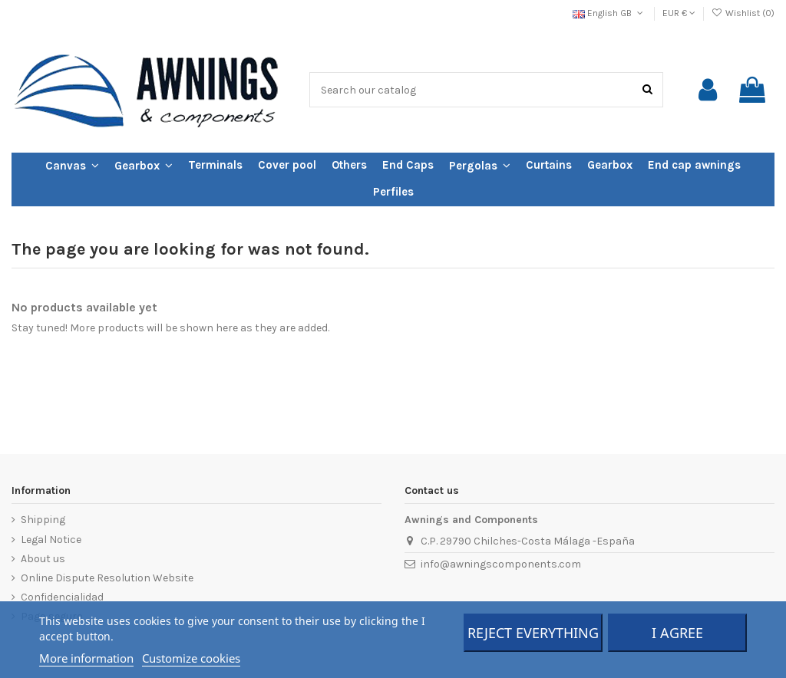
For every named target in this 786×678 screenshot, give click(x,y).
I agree (677, 633)
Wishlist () (743, 13)
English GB (609, 13)
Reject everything (533, 633)
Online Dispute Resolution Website (107, 577)
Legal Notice (51, 539)
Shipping (43, 519)
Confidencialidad (62, 597)
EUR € (678, 13)
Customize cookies (191, 658)
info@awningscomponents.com (501, 564)
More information (86, 658)
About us (43, 558)
